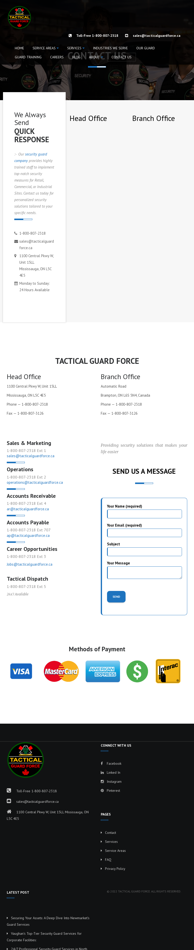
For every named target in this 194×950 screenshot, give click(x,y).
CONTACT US (122, 57)
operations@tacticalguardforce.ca (35, 482)
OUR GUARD (145, 48)
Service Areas (44, 48)
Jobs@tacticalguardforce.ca (29, 564)
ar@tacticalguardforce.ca (28, 509)
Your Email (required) (144, 530)
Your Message (144, 570)
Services (74, 48)
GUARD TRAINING (28, 57)
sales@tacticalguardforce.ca (156, 35)
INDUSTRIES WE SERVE (110, 48)
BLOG (76, 57)
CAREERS (57, 57)
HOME (19, 48)
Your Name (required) (144, 511)
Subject (144, 549)
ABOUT (94, 57)
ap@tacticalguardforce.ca (28, 535)
